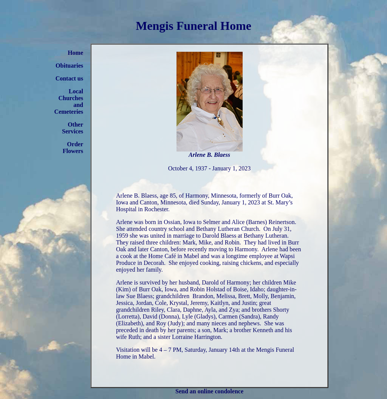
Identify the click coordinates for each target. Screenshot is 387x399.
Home (75, 52)
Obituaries (69, 65)
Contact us (69, 78)
